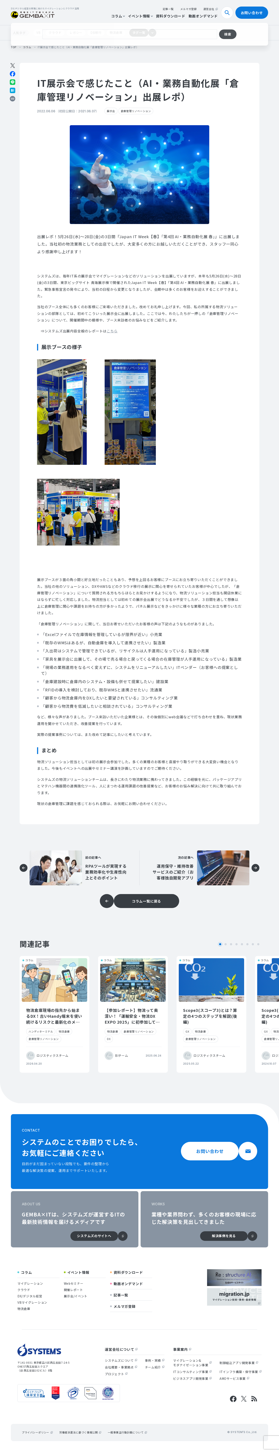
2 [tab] (225, 944)
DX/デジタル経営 (29, 1296)
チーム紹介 (155, 1367)
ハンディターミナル (41, 1031)
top (14, 47)
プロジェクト (116, 1374)
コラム (118, 16)
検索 (229, 12)
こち (110, 330)
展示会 (111, 111)
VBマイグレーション (32, 1302)
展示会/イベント (76, 1296)
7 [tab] (253, 944)
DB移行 (96, 32)
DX (109, 1039)
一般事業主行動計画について (127, 1432)
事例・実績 (155, 1360)
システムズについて (121, 1360)
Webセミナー (73, 1283)
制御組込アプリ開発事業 (238, 1363)
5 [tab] (242, 944)
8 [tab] (258, 944)
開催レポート (73, 1290)
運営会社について (121, 1349)
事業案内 (182, 1349)
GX (187, 1031)
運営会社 (210, 9)
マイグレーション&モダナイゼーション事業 (192, 1362)
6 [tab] (247, 944)
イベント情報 (140, 16)
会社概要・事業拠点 (121, 1367)
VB (38, 32)
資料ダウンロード (170, 16)
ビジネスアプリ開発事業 (192, 1378)
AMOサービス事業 (234, 1378)
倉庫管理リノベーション (136, 111)
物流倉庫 (116, 32)
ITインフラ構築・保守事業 (240, 1372)
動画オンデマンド (203, 16)
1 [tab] (220, 944)
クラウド (55, 32)
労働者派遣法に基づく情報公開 (80, 1432)
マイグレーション (30, 1283)
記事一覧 (168, 9)
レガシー (76, 32)
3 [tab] (231, 944)
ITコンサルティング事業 (192, 1372)
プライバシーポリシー (37, 1432)
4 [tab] (236, 944)
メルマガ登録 (188, 9)
